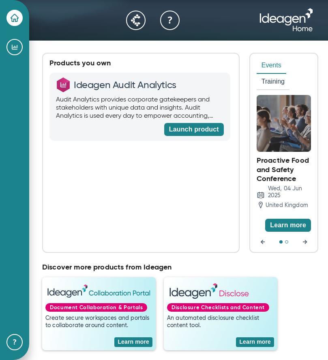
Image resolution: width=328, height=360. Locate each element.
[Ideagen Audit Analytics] (14, 47)
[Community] (136, 20)
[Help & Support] (14, 342)
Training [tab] (273, 81)
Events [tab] (271, 65)
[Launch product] (194, 129)
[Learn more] (288, 225)
